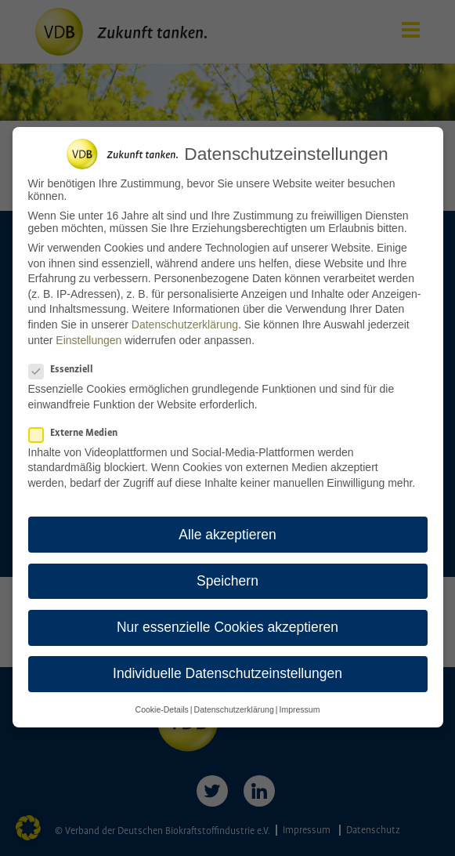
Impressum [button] (299, 700)
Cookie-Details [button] (162, 700)
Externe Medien (78, 424)
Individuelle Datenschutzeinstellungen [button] (227, 664)
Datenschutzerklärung (185, 315)
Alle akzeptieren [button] (227, 525)
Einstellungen (88, 331)
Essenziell (65, 360)
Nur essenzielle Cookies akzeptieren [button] (227, 618)
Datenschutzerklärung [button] (234, 700)
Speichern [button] (227, 571)
